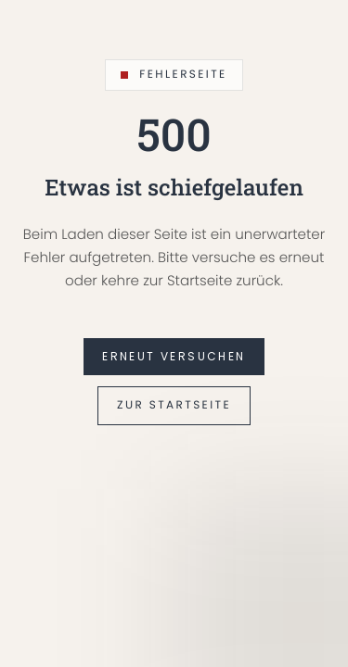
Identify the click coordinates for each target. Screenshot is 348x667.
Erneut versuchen (173, 356)
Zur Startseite (174, 405)
